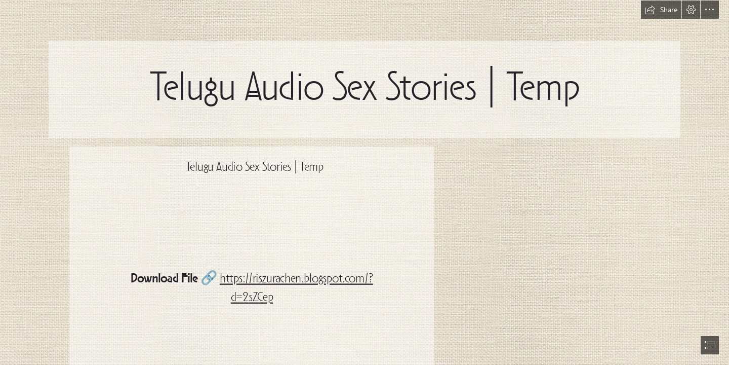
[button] (661, 10)
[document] (364, 182)
